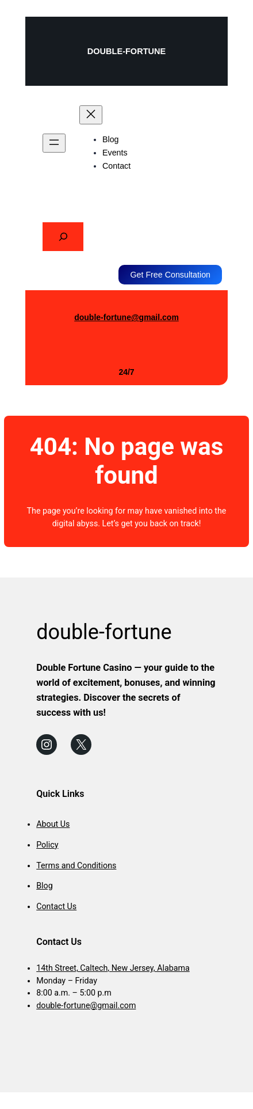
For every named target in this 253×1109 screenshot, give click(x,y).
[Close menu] (90, 114)
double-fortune (126, 51)
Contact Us (56, 906)
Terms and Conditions (76, 865)
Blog (44, 885)
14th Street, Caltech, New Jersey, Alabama (113, 968)
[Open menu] (54, 143)
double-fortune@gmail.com (126, 317)
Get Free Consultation (170, 274)
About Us (53, 824)
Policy (47, 844)
